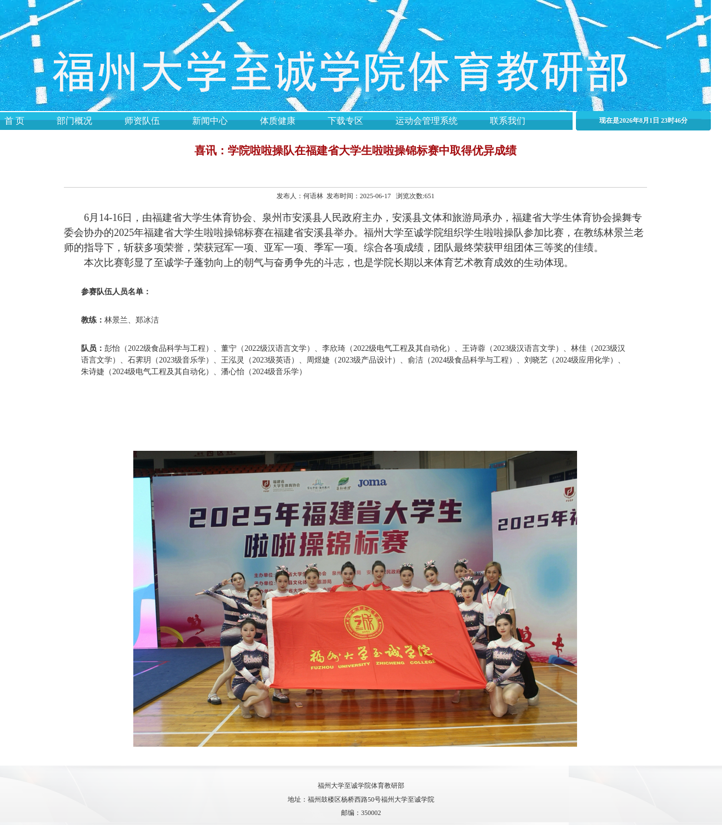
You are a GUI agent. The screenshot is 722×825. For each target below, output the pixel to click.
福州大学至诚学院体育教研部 (361, 785)
